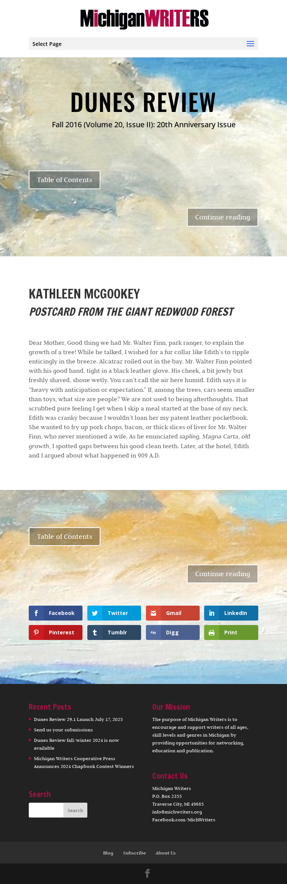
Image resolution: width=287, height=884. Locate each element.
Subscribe (134, 853)
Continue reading (222, 217)
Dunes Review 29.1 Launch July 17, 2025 (78, 719)
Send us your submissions (63, 729)
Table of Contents (64, 179)
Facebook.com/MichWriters (183, 819)
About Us (166, 853)
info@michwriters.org (177, 812)
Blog (108, 853)
